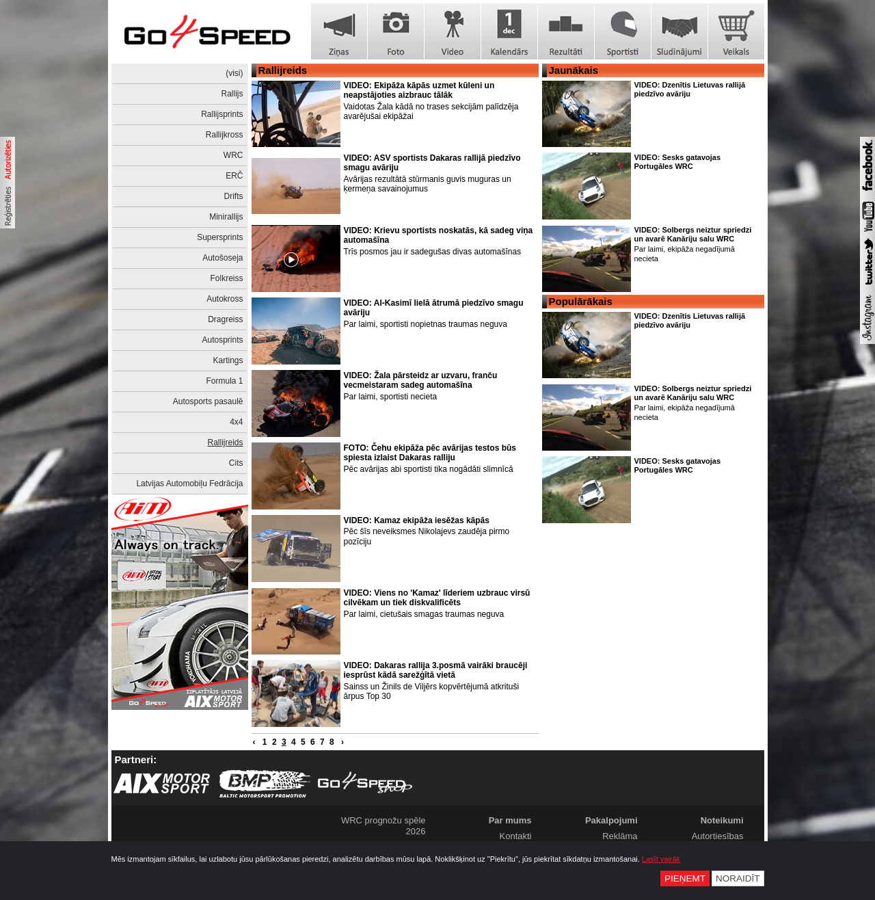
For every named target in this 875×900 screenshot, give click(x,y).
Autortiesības (718, 836)
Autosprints (222, 340)
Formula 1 (224, 381)
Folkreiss (226, 278)
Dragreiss (225, 319)
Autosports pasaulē (208, 401)
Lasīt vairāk (661, 859)
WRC (233, 155)
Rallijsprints (222, 114)
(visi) (234, 73)
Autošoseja (222, 258)
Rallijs (232, 93)
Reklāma (619, 836)
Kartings (228, 360)
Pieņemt (684, 878)
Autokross (224, 299)
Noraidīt (738, 878)
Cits (236, 463)
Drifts (233, 196)
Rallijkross (224, 135)
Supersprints (220, 237)
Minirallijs (226, 217)
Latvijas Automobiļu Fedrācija (189, 483)
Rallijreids (225, 442)
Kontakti (516, 836)
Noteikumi (722, 820)
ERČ (234, 176)
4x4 (236, 422)
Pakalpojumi (611, 820)
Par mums (510, 820)
